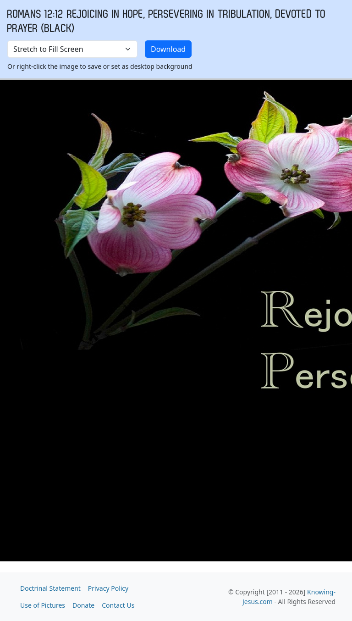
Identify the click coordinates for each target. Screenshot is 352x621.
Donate (83, 605)
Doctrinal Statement (50, 588)
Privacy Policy (108, 588)
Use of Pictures (42, 605)
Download (168, 49)
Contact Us (118, 605)
